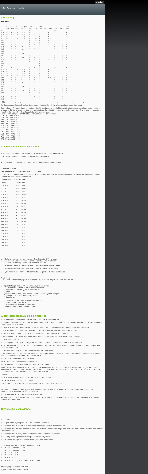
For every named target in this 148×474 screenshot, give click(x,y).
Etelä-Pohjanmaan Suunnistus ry (14, 8)
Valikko (100, 2)
